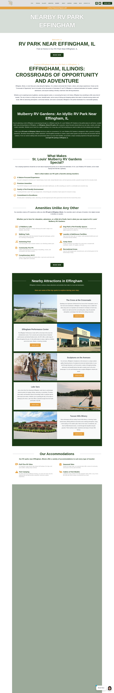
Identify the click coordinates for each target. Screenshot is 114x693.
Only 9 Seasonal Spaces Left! (58, 8)
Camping (69, 3)
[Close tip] (96, 686)
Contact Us (87, 3)
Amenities (50, 3)
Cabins (75, 3)
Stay (32, 3)
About (63, 3)
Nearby (57, 3)
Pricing (38, 3)
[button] (32, 3)
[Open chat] (109, 688)
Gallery (44, 3)
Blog (80, 3)
